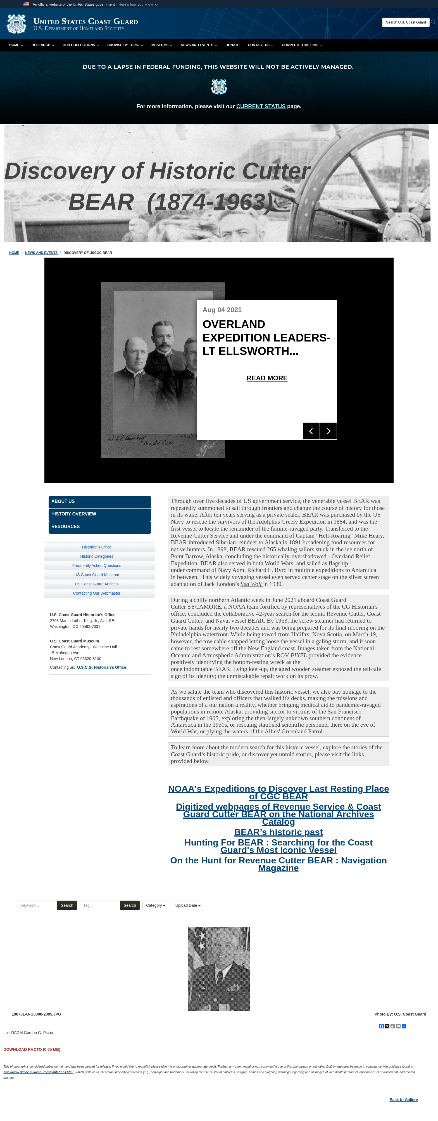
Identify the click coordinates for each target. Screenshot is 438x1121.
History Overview (73, 514)
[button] (138, 4)
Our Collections (81, 45)
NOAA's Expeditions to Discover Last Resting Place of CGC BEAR (278, 792)
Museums (161, 45)
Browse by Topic (125, 45)
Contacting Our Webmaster (96, 593)
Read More (267, 378)
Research (43, 45)
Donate (233, 45)
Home (16, 45)
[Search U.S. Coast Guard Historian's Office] (406, 22)
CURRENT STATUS (261, 106)
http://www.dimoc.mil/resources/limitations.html (38, 1072)
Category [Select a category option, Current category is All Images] (155, 905)
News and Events (199, 45)
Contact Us (260, 45)
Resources (65, 526)
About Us (63, 501)
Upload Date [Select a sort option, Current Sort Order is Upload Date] (188, 905)
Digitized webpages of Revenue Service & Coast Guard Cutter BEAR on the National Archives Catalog (278, 814)
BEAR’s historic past (278, 832)
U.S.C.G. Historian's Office (101, 667)
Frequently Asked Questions (96, 565)
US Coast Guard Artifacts (96, 584)
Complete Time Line (302, 45)
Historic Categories (96, 556)
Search (67, 905)
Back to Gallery (403, 1100)
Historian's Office (96, 547)
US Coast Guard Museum (96, 575)
